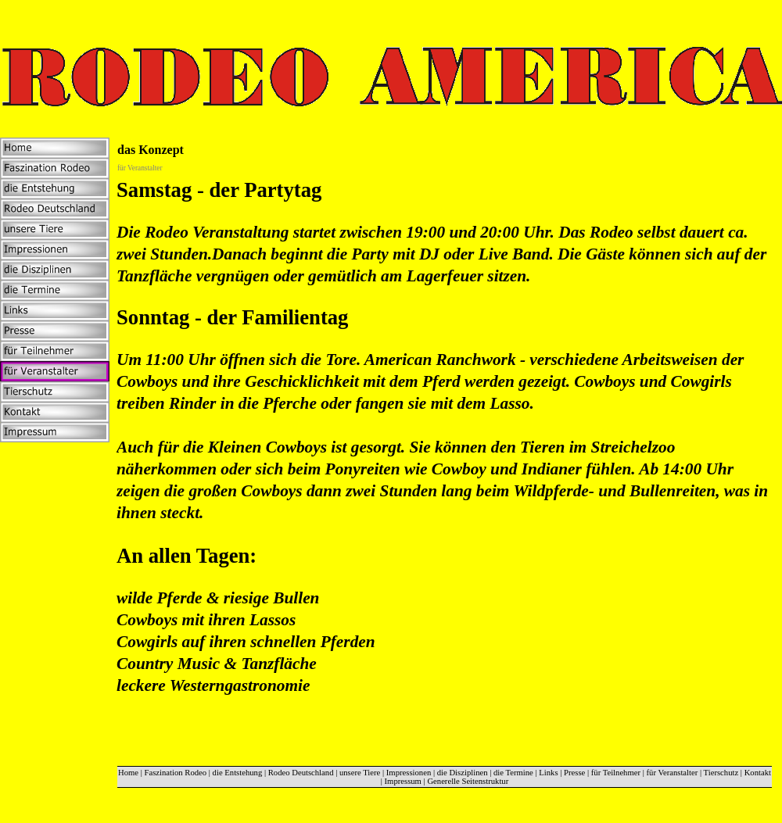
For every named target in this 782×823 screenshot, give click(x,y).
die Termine (513, 772)
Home (128, 772)
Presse (574, 772)
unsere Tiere (359, 772)
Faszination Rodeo (176, 772)
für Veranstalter (672, 772)
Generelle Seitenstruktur (467, 781)
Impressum (403, 781)
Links (548, 772)
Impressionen (408, 772)
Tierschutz (721, 772)
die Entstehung (238, 772)
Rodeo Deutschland (301, 772)
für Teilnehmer (615, 772)
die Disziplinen (462, 772)
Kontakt (757, 772)
